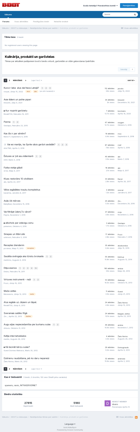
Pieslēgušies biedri (41, 21)
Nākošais (17, 80)
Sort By (131, 80)
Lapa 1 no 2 (36, 80)
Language (70, 422)
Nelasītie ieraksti (61, 21)
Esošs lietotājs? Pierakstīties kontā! (100, 6)
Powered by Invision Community (70, 428)
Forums (5, 21)
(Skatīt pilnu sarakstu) (57, 375)
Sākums (8, 15)
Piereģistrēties (129, 5)
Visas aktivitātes (21, 21)
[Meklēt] (117, 14)
